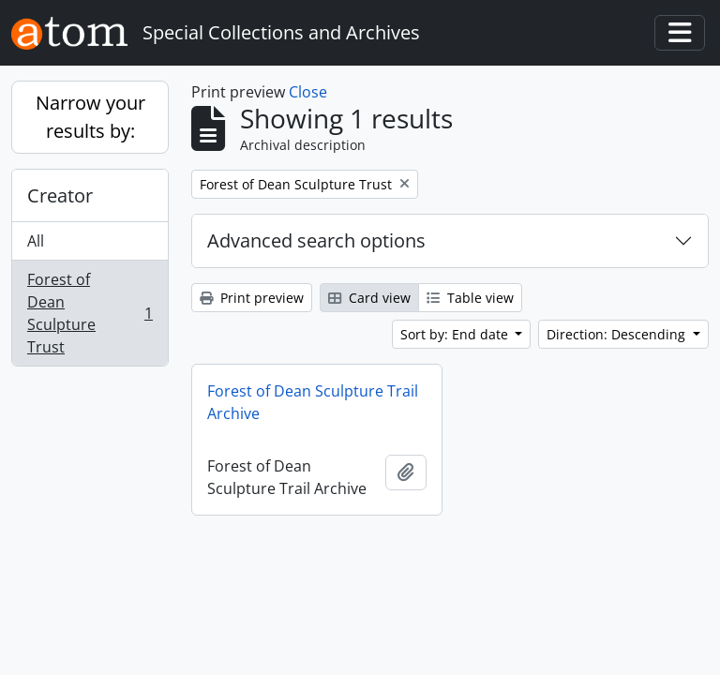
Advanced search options (316, 240)
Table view (470, 298)
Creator (60, 195)
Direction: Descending (618, 334)
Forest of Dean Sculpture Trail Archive (312, 402)
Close (308, 92)
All (35, 241)
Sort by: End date (456, 334)
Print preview (252, 298)
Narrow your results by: (90, 116)
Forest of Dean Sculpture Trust (89, 313)
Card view (369, 298)
